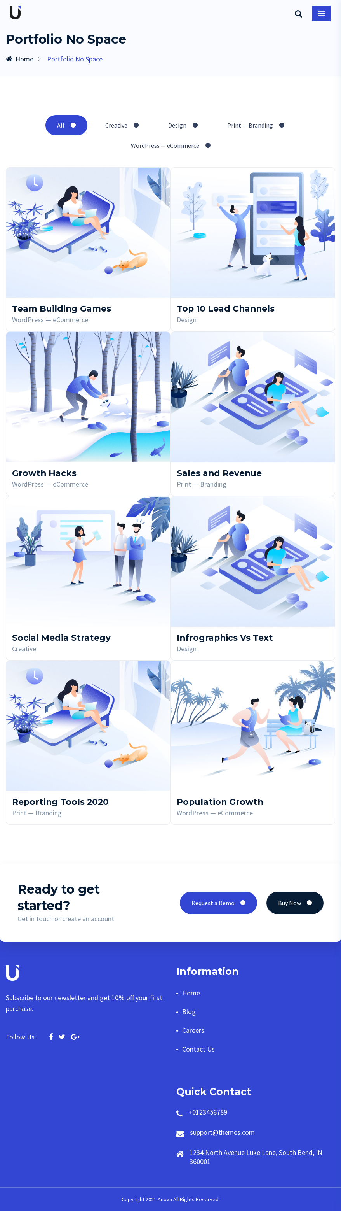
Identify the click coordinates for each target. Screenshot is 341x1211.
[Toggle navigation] (321, 13)
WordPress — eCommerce (171, 145)
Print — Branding (255, 125)
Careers (193, 1030)
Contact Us (198, 1049)
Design (183, 125)
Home (19, 58)
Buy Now (295, 903)
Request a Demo (218, 903)
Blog (189, 1011)
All (66, 125)
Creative (122, 125)
